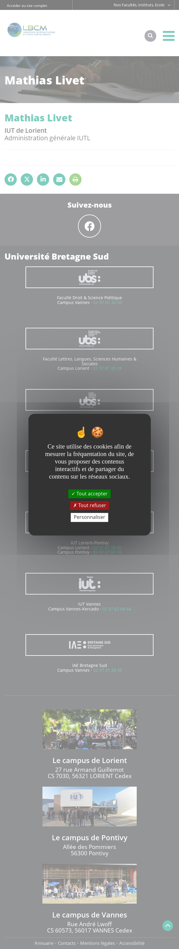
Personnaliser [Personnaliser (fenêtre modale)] (89, 517)
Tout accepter (89, 493)
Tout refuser (89, 505)
